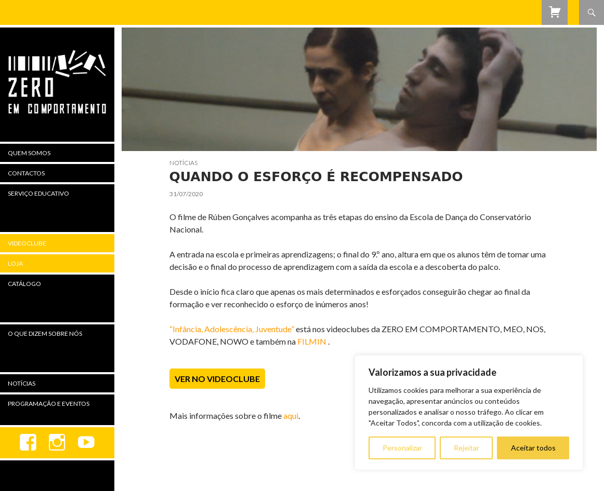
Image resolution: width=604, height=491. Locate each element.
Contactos (26, 173)
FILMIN (311, 341)
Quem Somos (29, 153)
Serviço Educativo (38, 193)
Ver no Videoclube (217, 379)
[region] (468, 412)
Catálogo (24, 284)
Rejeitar (466, 447)
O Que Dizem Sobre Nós (45, 333)
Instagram (57, 442)
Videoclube (27, 243)
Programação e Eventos (48, 403)
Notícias (183, 163)
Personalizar (402, 447)
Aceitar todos (533, 447)
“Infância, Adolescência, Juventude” (231, 329)
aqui (290, 415)
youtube (86, 442)
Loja (15, 263)
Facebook (28, 442)
